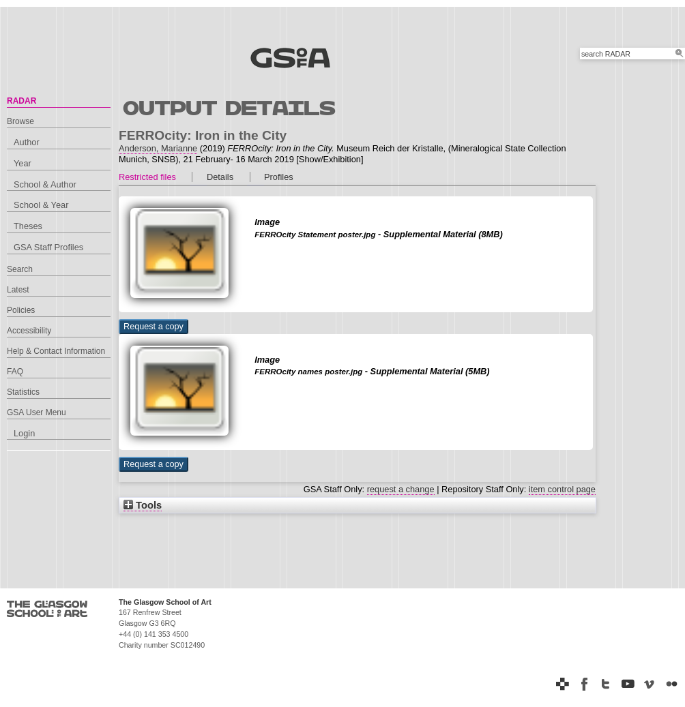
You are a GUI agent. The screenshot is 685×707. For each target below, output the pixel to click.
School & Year (41, 205)
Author (27, 142)
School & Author (45, 184)
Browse (20, 121)
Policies (21, 310)
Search (20, 269)
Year (22, 163)
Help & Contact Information (56, 351)
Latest (18, 290)
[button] (153, 326)
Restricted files (147, 177)
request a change (401, 489)
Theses (28, 226)
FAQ (15, 371)
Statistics (23, 392)
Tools (142, 505)
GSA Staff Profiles (48, 247)
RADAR (21, 101)
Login (24, 433)
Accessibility (29, 330)
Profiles (278, 177)
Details (220, 177)
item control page (562, 489)
